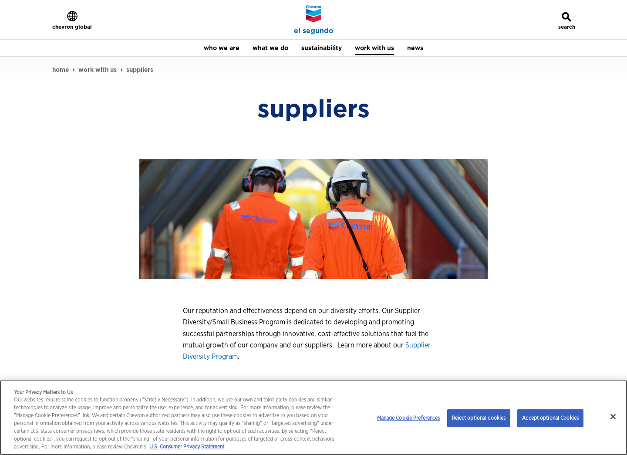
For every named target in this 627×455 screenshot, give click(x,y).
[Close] (613, 416)
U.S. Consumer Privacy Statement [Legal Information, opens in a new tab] (186, 446)
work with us (97, 69)
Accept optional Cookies (550, 418)
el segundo (314, 30)
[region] (313, 417)
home (60, 69)
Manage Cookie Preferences (408, 418)
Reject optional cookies (479, 418)
